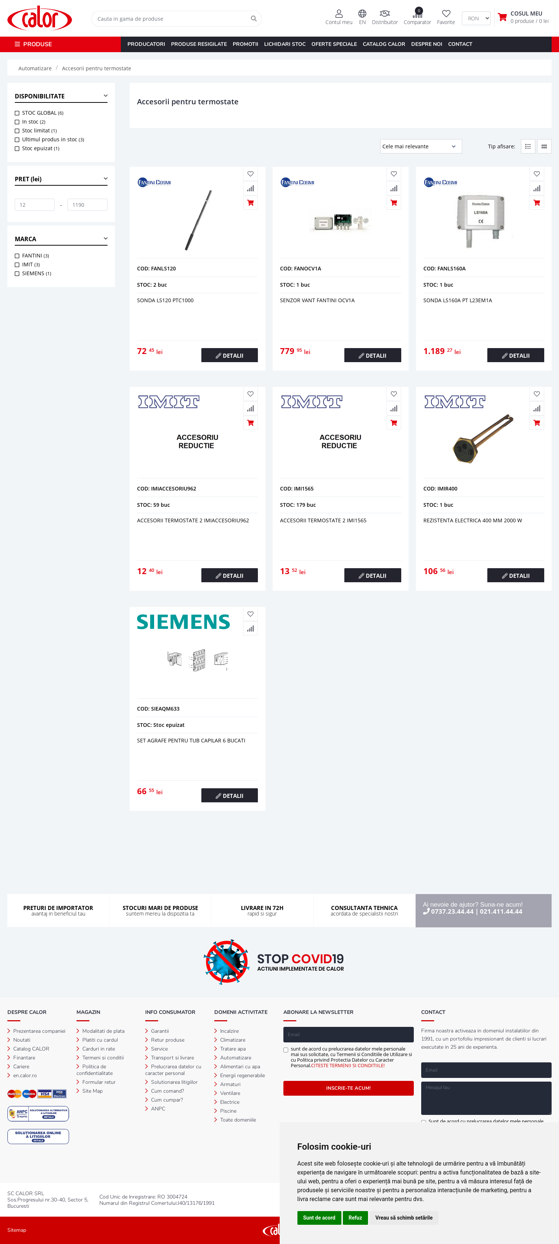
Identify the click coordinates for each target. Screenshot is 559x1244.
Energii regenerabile (239, 1075)
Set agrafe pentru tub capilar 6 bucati (191, 740)
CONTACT (460, 44)
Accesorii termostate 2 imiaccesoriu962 (193, 520)
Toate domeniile (235, 1119)
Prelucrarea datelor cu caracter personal (173, 1070)
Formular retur (96, 1082)
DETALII (229, 355)
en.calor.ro (22, 1075)
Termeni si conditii (100, 1057)
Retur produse (164, 1040)
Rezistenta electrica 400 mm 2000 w (472, 520)
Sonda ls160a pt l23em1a (457, 300)
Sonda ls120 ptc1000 (165, 300)
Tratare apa (230, 1048)
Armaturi (227, 1084)
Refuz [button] (355, 1218)
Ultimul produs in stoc (53, 139)
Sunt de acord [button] (319, 1218)
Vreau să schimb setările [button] (404, 1218)
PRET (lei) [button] (28, 179)
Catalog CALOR (28, 1048)
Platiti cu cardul (97, 1040)
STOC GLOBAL (43, 112)
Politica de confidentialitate (94, 1070)
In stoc (33, 121)
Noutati (18, 1040)
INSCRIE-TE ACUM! (348, 1088)
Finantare (21, 1057)
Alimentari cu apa (237, 1066)
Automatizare (232, 1057)
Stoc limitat (39, 130)
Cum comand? (164, 1091)
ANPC (155, 1108)
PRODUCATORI (146, 44)
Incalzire (226, 1031)
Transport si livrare (169, 1057)
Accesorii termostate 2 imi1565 (323, 520)
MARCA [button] (25, 239)
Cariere (18, 1066)
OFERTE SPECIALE (334, 44)
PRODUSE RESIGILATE (199, 44)
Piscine (225, 1111)
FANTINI (35, 255)
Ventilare (227, 1093)
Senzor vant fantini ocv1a (317, 300)
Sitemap (16, 1230)
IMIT (31, 264)
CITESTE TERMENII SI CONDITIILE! (348, 1065)
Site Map (89, 1091)
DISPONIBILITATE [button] (40, 96)
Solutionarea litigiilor (171, 1082)
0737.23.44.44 (452, 911)
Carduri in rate (95, 1048)
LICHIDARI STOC (285, 44)
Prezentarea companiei (36, 1031)
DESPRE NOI (426, 44)
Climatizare (229, 1040)
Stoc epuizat (40, 148)
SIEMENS (36, 273)
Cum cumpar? (164, 1099)
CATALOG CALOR (384, 44)
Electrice (226, 1102)
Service (156, 1048)
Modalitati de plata (100, 1031)
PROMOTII (245, 44)
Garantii (157, 1031)
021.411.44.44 (501, 911)
